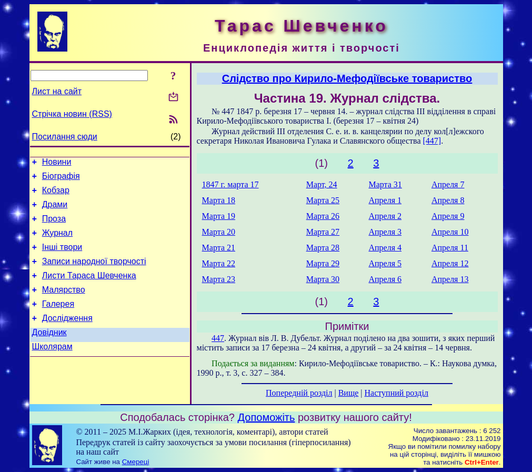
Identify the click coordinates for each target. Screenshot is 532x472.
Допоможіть (266, 417)
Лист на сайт (57, 91)
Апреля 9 (448, 216)
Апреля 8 (448, 200)
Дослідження (67, 337)
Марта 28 (322, 247)
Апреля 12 (450, 263)
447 (218, 338)
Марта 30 (322, 279)
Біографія (61, 179)
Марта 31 (384, 184)
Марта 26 (322, 216)
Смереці (135, 462)
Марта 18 (218, 200)
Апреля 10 (450, 231)
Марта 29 (322, 263)
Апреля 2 (384, 216)
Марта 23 (218, 279)
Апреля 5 (384, 263)
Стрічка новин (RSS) (72, 113)
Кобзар (55, 194)
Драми (55, 210)
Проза (54, 226)
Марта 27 (322, 231)
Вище (348, 392)
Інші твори (62, 258)
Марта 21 (218, 247)
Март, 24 (321, 184)
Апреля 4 (384, 247)
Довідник (49, 352)
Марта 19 (218, 216)
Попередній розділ (299, 392)
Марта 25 (322, 200)
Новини (57, 163)
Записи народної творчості (94, 273)
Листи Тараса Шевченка (89, 289)
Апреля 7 (448, 184)
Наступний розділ (396, 392)
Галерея (58, 321)
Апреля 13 (450, 279)
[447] (432, 140)
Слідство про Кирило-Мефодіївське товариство (347, 78)
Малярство (63, 305)
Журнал (57, 242)
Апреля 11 (449, 247)
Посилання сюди (64, 136)
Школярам (52, 368)
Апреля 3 (384, 231)
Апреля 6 (384, 279)
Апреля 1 (384, 200)
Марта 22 (218, 263)
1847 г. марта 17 (230, 184)
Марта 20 (218, 231)
